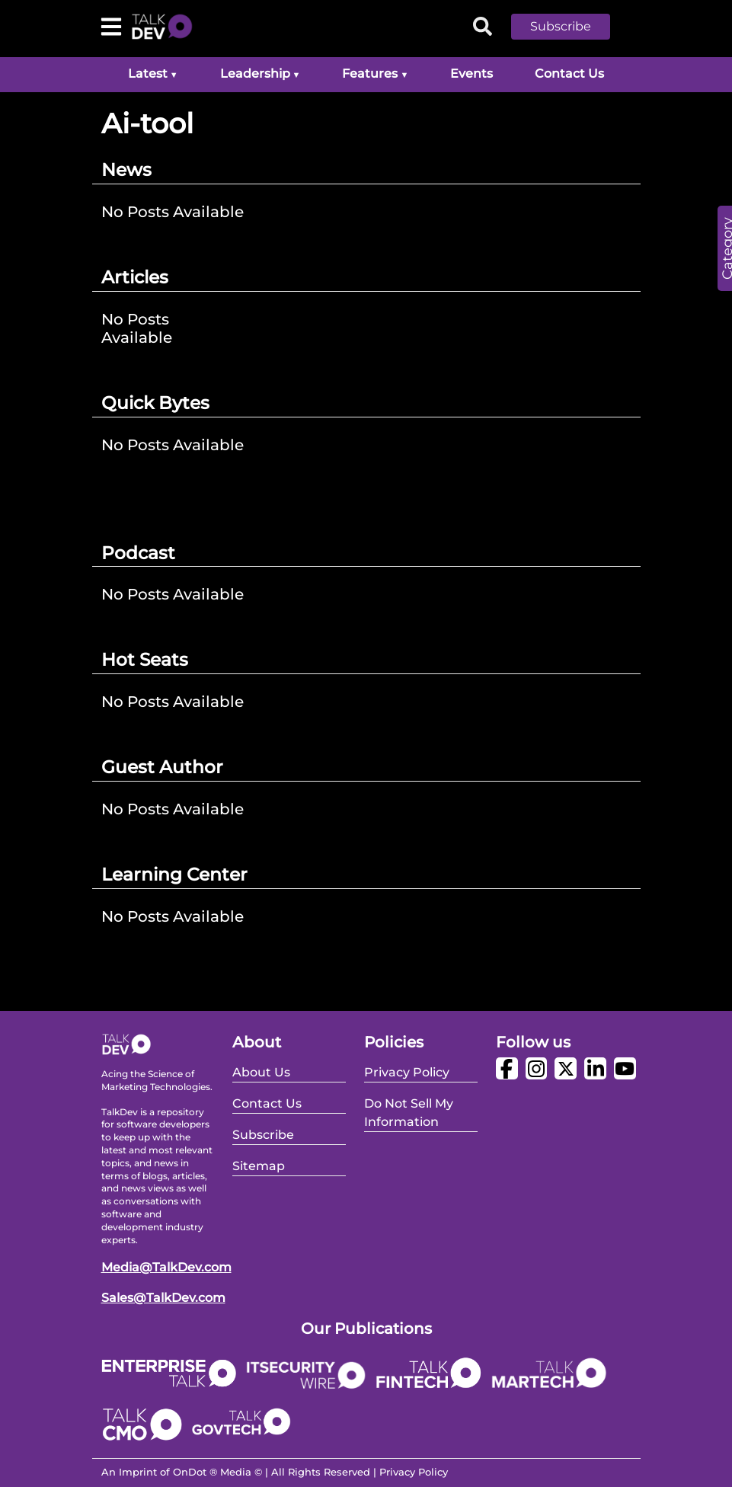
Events (471, 73)
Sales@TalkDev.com (163, 1297)
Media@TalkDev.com (166, 1267)
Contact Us (569, 73)
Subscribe (560, 26)
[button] (572, 27)
